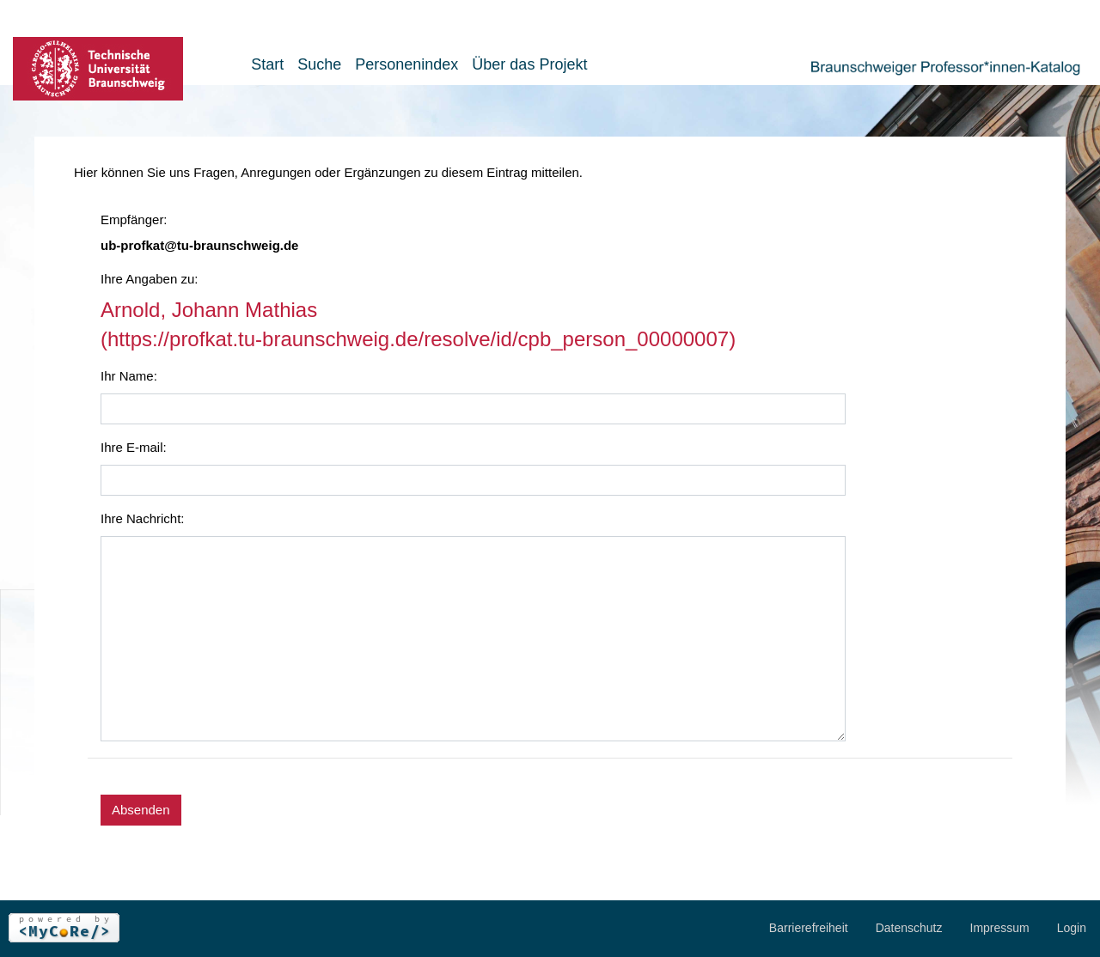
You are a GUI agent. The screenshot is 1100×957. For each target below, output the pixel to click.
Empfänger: (134, 219)
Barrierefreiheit (808, 928)
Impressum (1000, 928)
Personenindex (406, 64)
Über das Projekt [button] (529, 64)
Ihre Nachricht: (143, 518)
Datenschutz (909, 928)
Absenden (141, 809)
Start (267, 64)
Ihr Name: (129, 376)
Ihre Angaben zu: (149, 278)
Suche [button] (319, 64)
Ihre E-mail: (134, 447)
